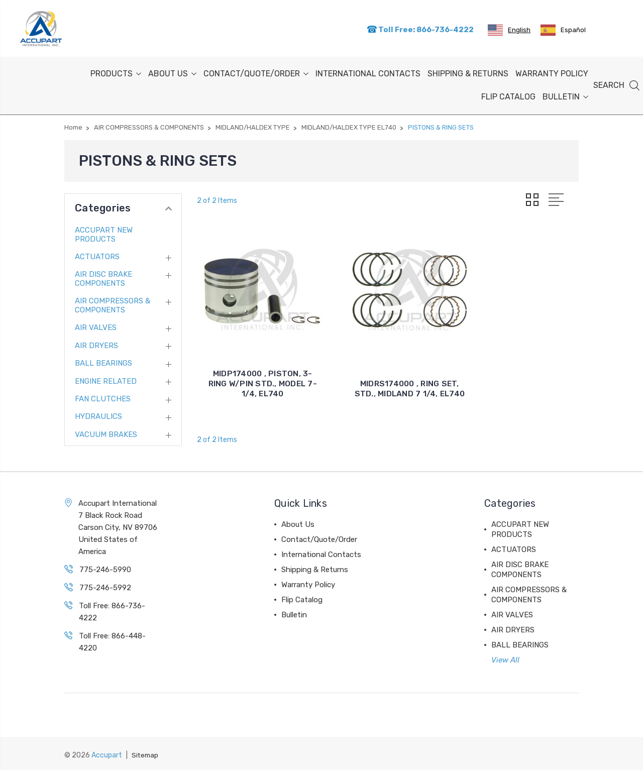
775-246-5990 (105, 567)
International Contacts (367, 72)
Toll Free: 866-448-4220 (112, 639)
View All (505, 658)
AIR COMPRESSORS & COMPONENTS (112, 304)
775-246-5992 (105, 585)
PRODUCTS (115, 72)
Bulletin (565, 95)
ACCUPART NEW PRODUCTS (104, 233)
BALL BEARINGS (103, 361)
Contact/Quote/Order (255, 72)
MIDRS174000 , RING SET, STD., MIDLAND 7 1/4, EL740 (388, 366)
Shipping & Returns (467, 72)
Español (563, 29)
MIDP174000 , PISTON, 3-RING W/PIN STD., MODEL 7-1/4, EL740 (255, 366)
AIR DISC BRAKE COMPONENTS (103, 277)
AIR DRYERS (96, 343)
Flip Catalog (508, 95)
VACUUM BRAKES (106, 432)
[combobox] (509, 29)
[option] (563, 29)
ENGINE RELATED (106, 379)
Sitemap (146, 752)
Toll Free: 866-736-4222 (420, 28)
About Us (172, 72)
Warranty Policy (551, 72)
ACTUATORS (97, 255)
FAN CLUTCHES (103, 397)
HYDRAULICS (98, 414)
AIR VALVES (96, 326)
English (509, 29)
